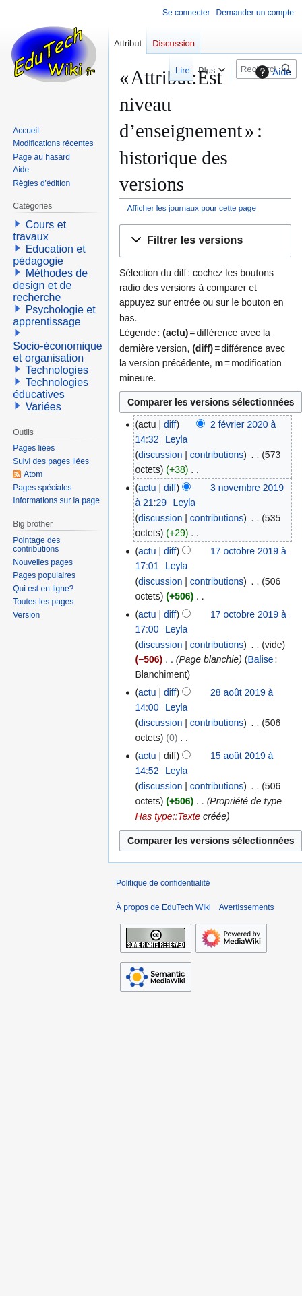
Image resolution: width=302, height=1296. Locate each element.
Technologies (57, 370)
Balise (260, 659)
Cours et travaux (39, 230)
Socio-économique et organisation (57, 352)
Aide (271, 72)
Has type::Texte (167, 816)
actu (147, 487)
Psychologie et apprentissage (54, 315)
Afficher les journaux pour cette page (191, 207)
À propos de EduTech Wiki (163, 907)
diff (170, 424)
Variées (43, 406)
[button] (205, 241)
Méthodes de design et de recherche (50, 285)
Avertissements (246, 907)
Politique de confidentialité (163, 883)
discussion (160, 454)
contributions (216, 454)
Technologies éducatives (50, 388)
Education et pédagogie (49, 255)
